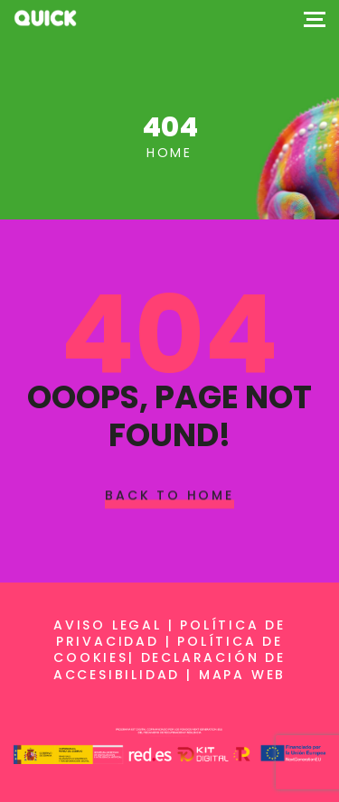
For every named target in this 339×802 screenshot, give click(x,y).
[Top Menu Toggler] (314, 18)
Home (169, 153)
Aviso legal (107, 625)
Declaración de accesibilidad (169, 665)
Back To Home (169, 495)
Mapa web (242, 675)
